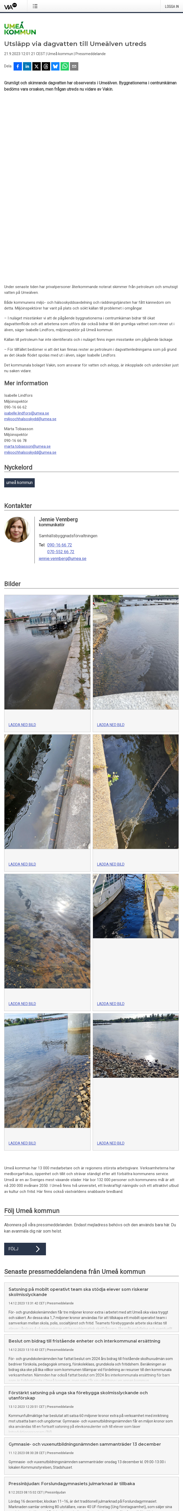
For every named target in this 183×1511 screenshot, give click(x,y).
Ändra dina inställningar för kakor (31, 1475)
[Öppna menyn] (36, 6)
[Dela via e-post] (74, 67)
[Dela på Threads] (46, 67)
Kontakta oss (59, 1455)
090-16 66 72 (59, 370)
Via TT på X (13, 1466)
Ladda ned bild (22, 550)
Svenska (11, 1496)
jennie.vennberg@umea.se (62, 384)
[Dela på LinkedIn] (27, 67)
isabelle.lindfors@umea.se (26, 238)
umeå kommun (19, 307)
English (26, 1496)
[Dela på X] (36, 67)
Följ (25, 1074)
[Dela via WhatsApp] (65, 67)
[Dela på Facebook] (18, 67)
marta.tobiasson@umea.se (27, 271)
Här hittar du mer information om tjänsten (38, 1417)
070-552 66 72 (60, 377)
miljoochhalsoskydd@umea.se (30, 244)
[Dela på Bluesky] (55, 67)
